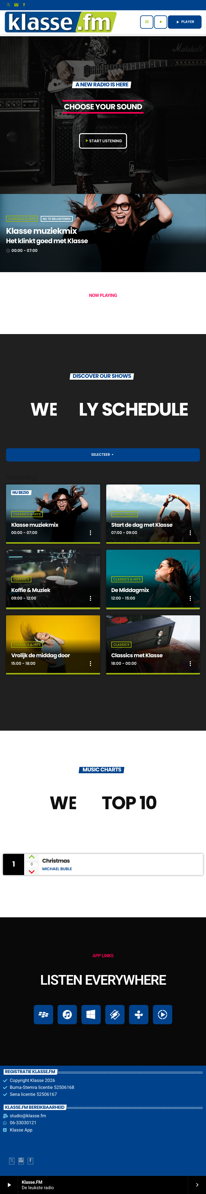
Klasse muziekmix (41, 231)
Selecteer (103, 454)
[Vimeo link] (61, 22)
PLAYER (184, 21)
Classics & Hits (22, 218)
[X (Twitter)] (8, 5)
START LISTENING (103, 141)
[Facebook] (24, 5)
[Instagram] (16, 5)
